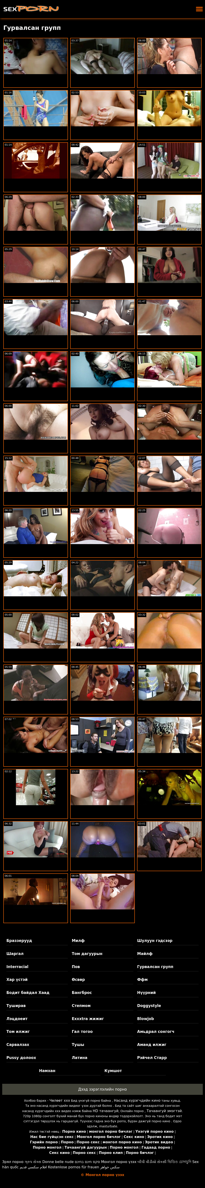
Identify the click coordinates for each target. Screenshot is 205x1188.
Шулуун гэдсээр (154, 940)
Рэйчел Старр (152, 1057)
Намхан (47, 1071)
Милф (78, 940)
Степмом (81, 1005)
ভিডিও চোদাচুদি (179, 1162)
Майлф (145, 953)
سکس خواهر (110, 1167)
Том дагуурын (87, 953)
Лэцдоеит (17, 1019)
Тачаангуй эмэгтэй (164, 1111)
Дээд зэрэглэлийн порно (102, 1089)
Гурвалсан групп (155, 967)
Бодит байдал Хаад (28, 992)
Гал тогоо (82, 1031)
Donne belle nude (57, 1162)
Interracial (17, 967)
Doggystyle (149, 1005)
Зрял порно (12, 1162)
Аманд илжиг (151, 1044)
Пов (76, 967)
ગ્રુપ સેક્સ (33, 1162)
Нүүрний (146, 992)
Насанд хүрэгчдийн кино (137, 1100)
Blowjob (145, 1019)
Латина (79, 1057)
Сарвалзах (17, 1044)
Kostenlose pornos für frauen (73, 1167)
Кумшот (113, 1071)
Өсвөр (78, 979)
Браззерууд (19, 940)
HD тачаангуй (105, 1111)
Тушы (78, 1044)
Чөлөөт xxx (59, 1100)
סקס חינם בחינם (87, 1162)
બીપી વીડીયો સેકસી (151, 1162)
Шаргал (14, 953)
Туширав (16, 1005)
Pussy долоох (21, 1057)
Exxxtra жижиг (88, 1019)
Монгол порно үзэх (119, 1162)
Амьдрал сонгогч (155, 1031)
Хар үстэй (17, 979)
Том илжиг (18, 1031)
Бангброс (82, 992)
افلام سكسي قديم (33, 1167)
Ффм (142, 979)
